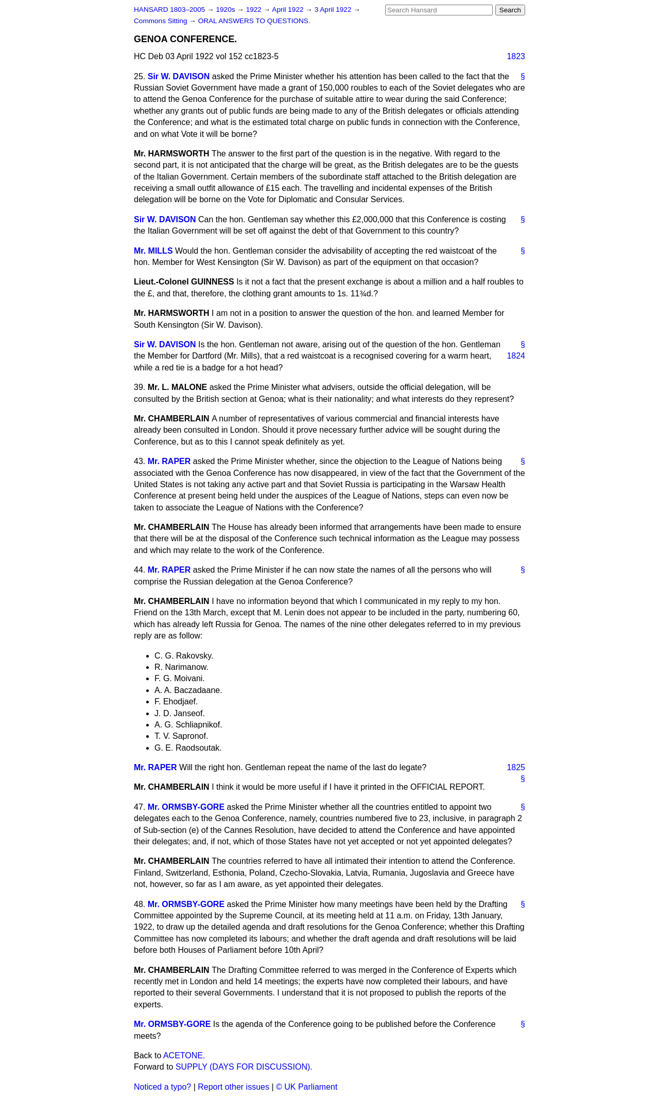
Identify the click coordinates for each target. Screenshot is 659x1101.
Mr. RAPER (169, 461)
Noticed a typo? (162, 1086)
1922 (255, 9)
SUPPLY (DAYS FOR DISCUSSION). (244, 1066)
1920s (226, 9)
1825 (516, 767)
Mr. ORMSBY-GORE (186, 807)
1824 (516, 355)
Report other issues (233, 1086)
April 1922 (288, 9)
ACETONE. (184, 1055)
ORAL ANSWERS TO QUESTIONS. (254, 21)
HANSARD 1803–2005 (169, 9)
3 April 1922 (334, 9)
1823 (516, 56)
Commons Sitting (161, 21)
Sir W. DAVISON (179, 76)
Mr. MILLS (153, 250)
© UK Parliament (306, 1086)
